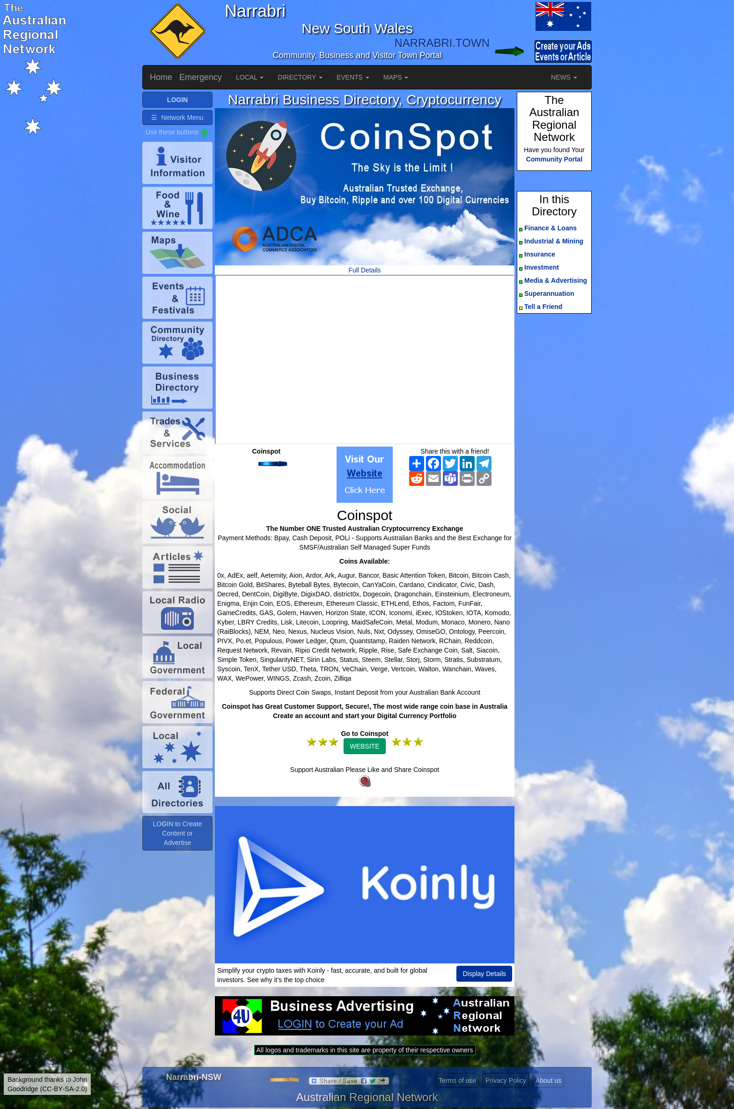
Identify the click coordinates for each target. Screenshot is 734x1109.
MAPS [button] (396, 77)
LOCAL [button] (250, 77)
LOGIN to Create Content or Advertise (177, 833)
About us (548, 1080)
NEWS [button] (564, 77)
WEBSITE (364, 746)
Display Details (484, 973)
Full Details (364, 270)
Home (161, 77)
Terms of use (457, 1080)
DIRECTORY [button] (300, 77)
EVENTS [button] (353, 77)
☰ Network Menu (177, 117)
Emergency (200, 77)
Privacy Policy (505, 1080)
